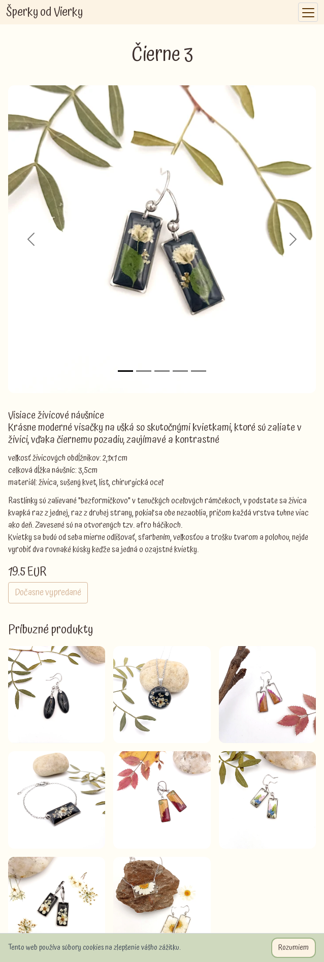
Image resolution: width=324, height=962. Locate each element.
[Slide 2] (143, 371)
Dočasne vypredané (48, 592)
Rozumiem (293, 947)
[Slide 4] (180, 371)
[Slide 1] (125, 371)
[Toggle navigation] (308, 12)
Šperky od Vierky (44, 12)
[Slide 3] (162, 371)
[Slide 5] (198, 371)
